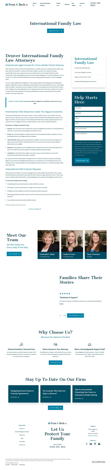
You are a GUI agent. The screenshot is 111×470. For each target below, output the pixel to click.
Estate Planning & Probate (22, 439)
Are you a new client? (81, 128)
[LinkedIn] (91, 451)
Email (76, 123)
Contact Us (22, 452)
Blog (22, 446)
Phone (77, 118)
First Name (78, 108)
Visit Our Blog (55, 415)
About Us (22, 436)
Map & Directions (93, 443)
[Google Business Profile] (99, 451)
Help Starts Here (55, 31)
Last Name (78, 113)
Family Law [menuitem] (58, 4)
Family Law (22, 442)
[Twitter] (87, 451)
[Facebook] (95, 451)
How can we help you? (81, 133)
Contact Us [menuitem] (82, 4)
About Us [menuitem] (34, 4)
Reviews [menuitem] (67, 4)
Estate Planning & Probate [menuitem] (45, 4)
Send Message (82, 161)
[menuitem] (89, 68)
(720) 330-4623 (95, 4)
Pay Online (22, 449)
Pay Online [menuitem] (73, 4)
